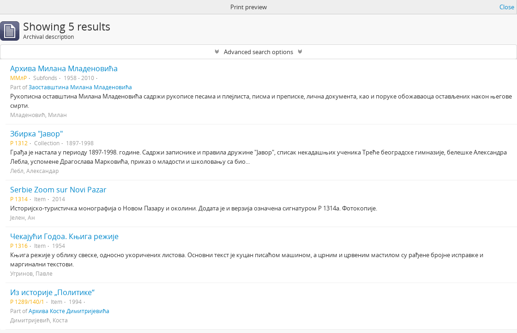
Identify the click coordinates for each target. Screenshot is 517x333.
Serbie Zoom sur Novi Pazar (58, 190)
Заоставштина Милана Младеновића (80, 87)
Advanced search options (258, 52)
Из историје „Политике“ (52, 292)
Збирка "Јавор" (36, 134)
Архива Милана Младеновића (64, 68)
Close (506, 7)
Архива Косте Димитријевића (69, 310)
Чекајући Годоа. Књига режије (64, 236)
